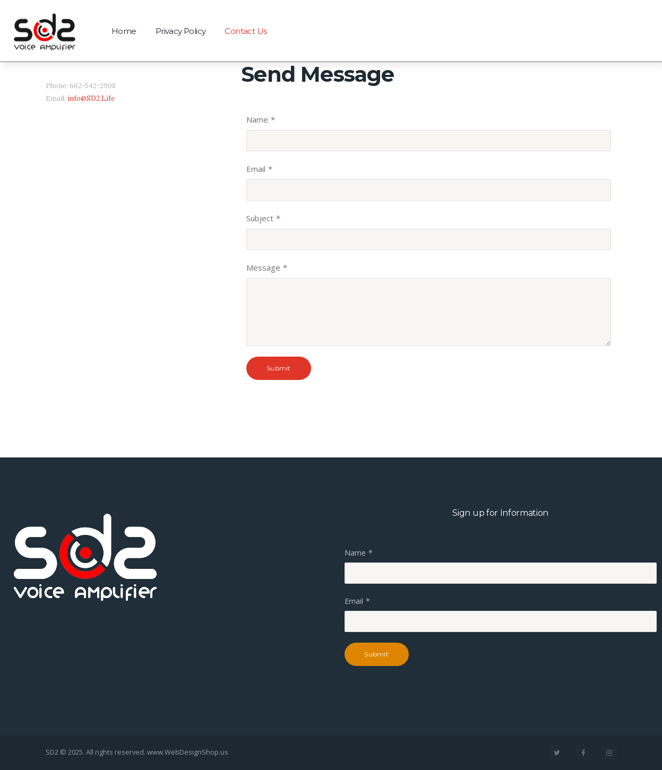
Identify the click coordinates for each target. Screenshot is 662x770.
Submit (278, 368)
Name (257, 119)
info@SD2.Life (91, 98)
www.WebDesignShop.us (187, 752)
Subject (259, 218)
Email (255, 168)
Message (263, 267)
